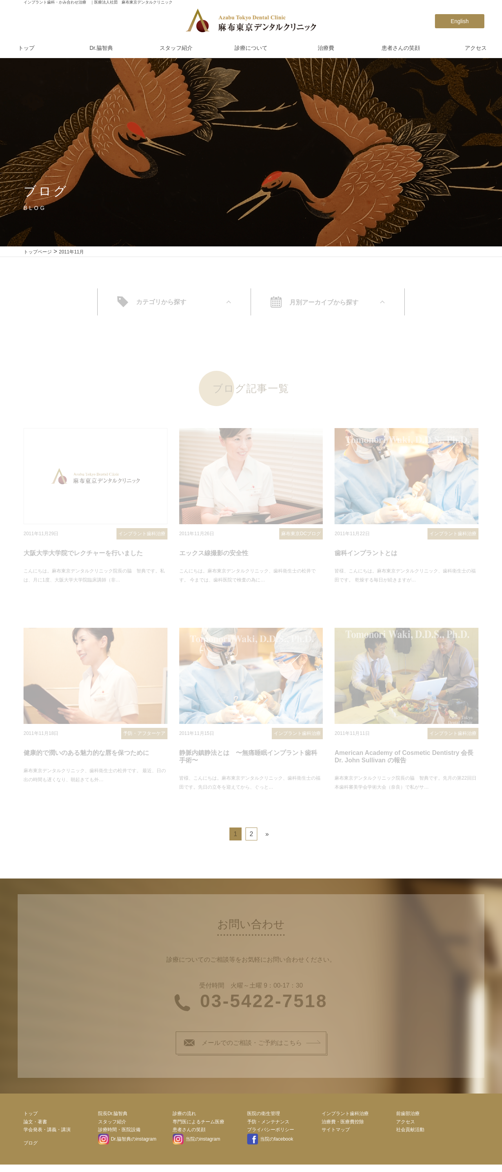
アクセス (476, 48)
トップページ (38, 252)
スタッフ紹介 (176, 48)
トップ (26, 48)
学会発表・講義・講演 (47, 1135)
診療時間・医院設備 (119, 1135)
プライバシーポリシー (270, 1135)
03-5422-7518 (263, 1006)
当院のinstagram (196, 1144)
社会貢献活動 (410, 1135)
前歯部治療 (408, 1118)
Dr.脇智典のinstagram (127, 1144)
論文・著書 (35, 1127)
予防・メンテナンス (268, 1127)
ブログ (31, 1148)
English (460, 21)
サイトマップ (336, 1135)
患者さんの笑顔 (401, 48)
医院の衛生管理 (263, 1118)
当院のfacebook (270, 1144)
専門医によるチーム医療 (198, 1127)
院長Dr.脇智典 (112, 1118)
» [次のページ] (267, 839)
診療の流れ (184, 1118)
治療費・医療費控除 (343, 1127)
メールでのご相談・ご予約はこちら (243, 1047)
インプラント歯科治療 (345, 1118)
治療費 (326, 48)
